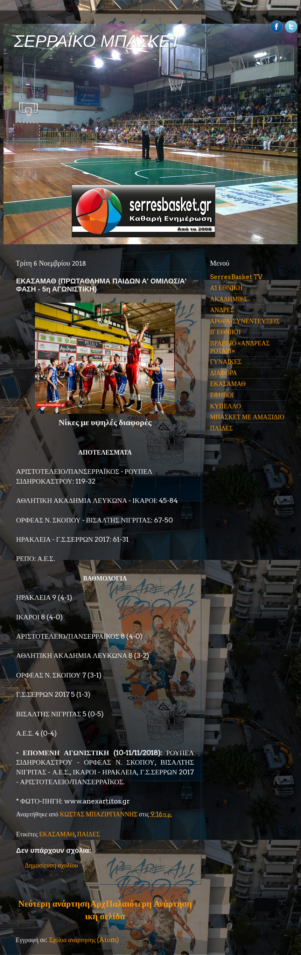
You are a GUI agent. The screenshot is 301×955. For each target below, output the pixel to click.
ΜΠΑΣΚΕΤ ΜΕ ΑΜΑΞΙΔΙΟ (247, 417)
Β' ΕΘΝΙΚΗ (225, 332)
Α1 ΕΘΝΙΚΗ (226, 288)
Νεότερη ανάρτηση (54, 903)
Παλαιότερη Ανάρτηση (149, 903)
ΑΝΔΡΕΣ (222, 310)
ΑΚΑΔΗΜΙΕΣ (228, 299)
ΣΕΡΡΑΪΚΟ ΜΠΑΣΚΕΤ (97, 41)
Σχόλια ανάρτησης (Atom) (84, 939)
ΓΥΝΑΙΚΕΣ (225, 361)
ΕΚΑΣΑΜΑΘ (57, 834)
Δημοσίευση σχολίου (51, 865)
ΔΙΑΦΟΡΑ (223, 373)
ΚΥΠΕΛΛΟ (225, 406)
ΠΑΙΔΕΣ (88, 834)
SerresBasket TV (236, 277)
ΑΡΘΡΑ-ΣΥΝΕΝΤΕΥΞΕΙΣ (245, 321)
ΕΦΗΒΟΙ (222, 395)
